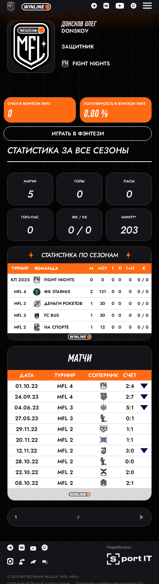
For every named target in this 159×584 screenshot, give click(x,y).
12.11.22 (26, 451)
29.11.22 (26, 429)
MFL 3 (20, 303)
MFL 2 (20, 327)
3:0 (130, 451)
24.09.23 (26, 397)
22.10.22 (26, 472)
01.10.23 (26, 386)
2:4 (130, 386)
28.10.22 (26, 461)
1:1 (129, 429)
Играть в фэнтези (78, 134)
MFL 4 (20, 291)
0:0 (129, 461)
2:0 (130, 472)
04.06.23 (26, 408)
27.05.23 (26, 418)
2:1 (130, 483)
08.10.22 (26, 483)
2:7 (130, 397)
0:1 (130, 418)
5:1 (130, 408)
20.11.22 (27, 440)
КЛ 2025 (20, 280)
